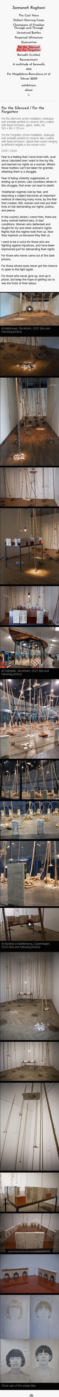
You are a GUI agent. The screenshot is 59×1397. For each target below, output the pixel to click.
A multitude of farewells (29, 64)
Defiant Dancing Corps (28, 20)
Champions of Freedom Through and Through (28, 27)
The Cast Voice (29, 15)
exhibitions (29, 85)
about (29, 90)
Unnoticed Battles (29, 32)
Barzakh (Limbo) (28, 55)
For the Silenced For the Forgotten (29, 49)
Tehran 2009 (28, 78)
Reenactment (29, 59)
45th (29, 69)
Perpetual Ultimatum (29, 37)
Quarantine (29, 42)
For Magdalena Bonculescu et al (28, 74)
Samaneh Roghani (28, 8)
